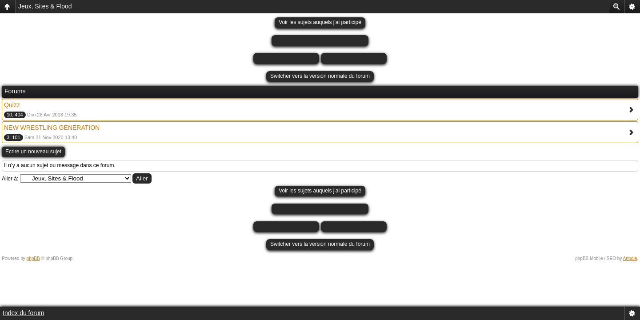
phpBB (33, 258)
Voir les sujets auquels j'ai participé (320, 22)
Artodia (630, 258)
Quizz (12, 104)
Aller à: (10, 179)
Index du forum (23, 312)
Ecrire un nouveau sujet (33, 151)
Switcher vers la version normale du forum (320, 76)
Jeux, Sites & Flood (45, 6)
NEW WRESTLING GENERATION (52, 127)
